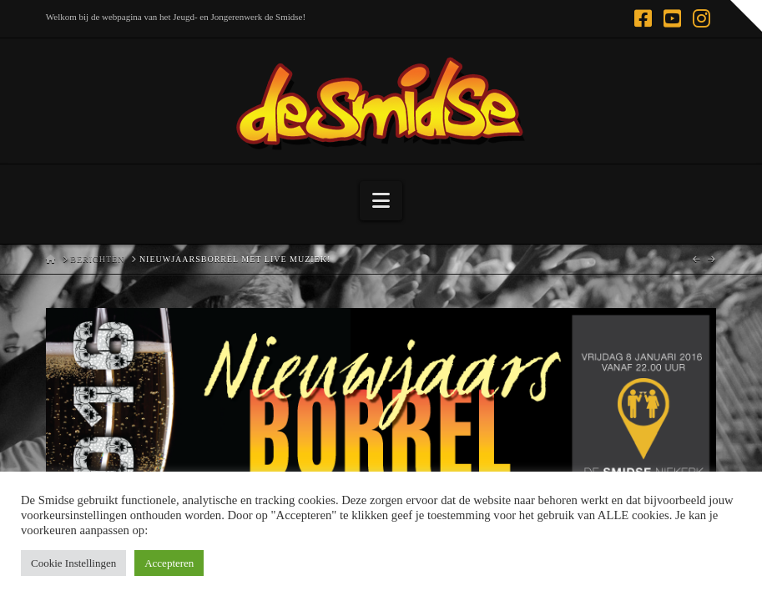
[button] (381, 200)
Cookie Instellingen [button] (73, 563)
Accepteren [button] (169, 563)
